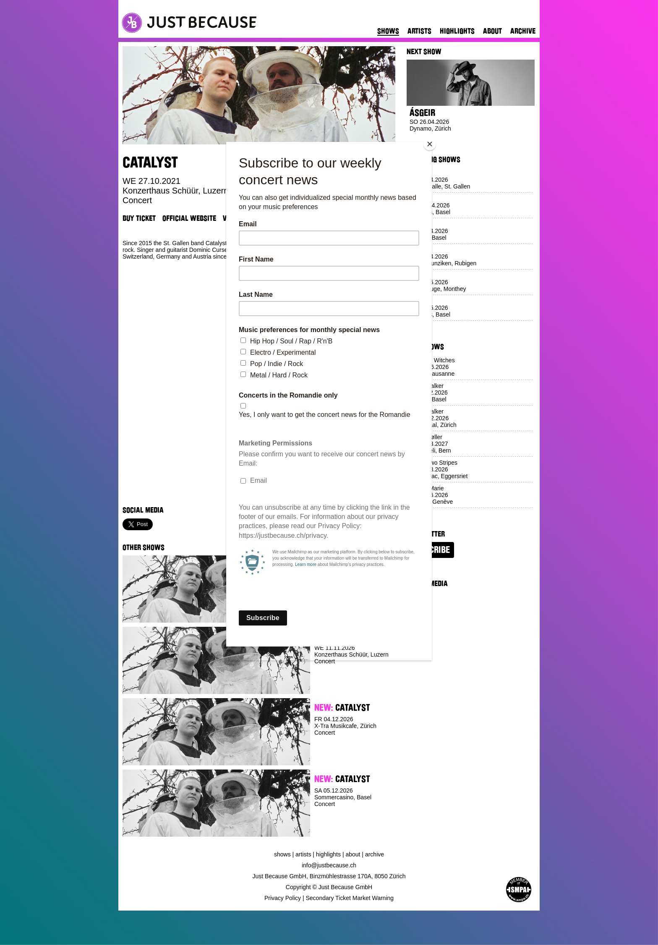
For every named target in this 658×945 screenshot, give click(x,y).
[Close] (429, 144)
